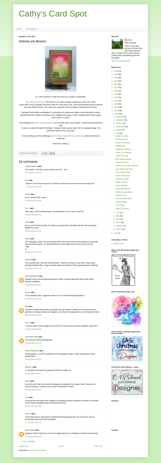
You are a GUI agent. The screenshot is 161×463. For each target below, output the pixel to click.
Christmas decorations (124, 192)
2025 (116, 74)
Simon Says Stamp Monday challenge (68, 136)
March (118, 222)
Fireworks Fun (121, 195)
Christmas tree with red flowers (127, 166)
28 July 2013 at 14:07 (33, 285)
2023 (116, 81)
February (119, 226)
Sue (26, 180)
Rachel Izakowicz (32, 351)
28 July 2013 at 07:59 (33, 252)
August (119, 130)
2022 (116, 84)
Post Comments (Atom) (38, 450)
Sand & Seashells (122, 209)
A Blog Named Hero (37, 102)
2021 (116, 88)
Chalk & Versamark (123, 176)
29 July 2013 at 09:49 (33, 329)
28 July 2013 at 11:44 (33, 268)
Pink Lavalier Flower (123, 172)
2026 (116, 71)
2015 (116, 107)
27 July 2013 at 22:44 (33, 201)
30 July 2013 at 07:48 (33, 406)
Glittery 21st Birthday (123, 153)
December (120, 117)
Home (19, 29)
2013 (116, 114)
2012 (116, 233)
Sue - (27, 208)
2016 (116, 104)
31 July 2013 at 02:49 (33, 422)
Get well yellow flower (124, 199)
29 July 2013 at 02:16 (33, 315)
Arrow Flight (120, 205)
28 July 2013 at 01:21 (33, 215)
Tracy (27, 222)
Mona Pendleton (31, 276)
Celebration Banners (123, 189)
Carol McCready (31, 337)
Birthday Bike (121, 146)
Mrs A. (27, 323)
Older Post (98, 446)
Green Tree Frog (122, 156)
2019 (116, 94)
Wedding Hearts (122, 139)
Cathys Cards (118, 244)
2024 (116, 78)
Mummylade (30, 430)
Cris (26, 397)
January (119, 229)
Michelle (28, 260)
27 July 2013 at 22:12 (33, 173)
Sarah (27, 381)
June (118, 213)
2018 (116, 97)
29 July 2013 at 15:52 (33, 359)
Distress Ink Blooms (123, 143)
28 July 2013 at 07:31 (33, 231)
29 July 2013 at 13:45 (33, 343)
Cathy (129, 40)
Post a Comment (28, 441)
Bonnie (28, 414)
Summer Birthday (122, 162)
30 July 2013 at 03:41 (33, 390)
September (120, 127)
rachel (27, 194)
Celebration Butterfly (123, 149)
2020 (116, 91)
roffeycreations (31, 166)
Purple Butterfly (121, 185)
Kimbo (27, 292)
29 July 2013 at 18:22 (33, 373)
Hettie (27, 239)
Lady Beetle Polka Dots (124, 169)
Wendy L (28, 367)
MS (26, 306)
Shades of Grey (121, 182)
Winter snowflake (122, 136)
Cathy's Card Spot (53, 13)
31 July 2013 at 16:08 (33, 437)
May (118, 216)
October (119, 123)
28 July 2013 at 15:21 (33, 299)
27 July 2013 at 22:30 (33, 187)
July (117, 133)
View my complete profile (120, 61)
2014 (116, 111)
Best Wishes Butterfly (124, 159)
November (120, 120)
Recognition (31, 29)
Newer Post (23, 446)
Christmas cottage (122, 179)
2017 (116, 101)
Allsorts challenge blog (42, 123)
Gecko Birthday (121, 202)
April (118, 219)
